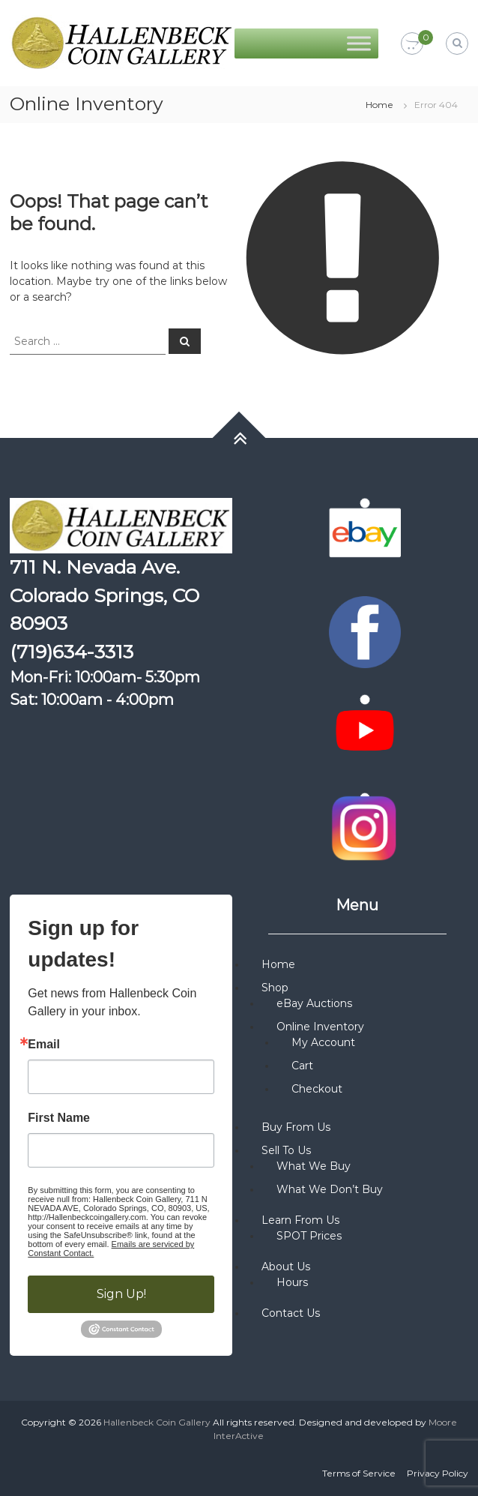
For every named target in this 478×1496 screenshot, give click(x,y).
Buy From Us (295, 1127)
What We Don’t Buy (329, 1189)
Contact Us (290, 1313)
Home (379, 104)
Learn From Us (300, 1220)
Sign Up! (121, 1294)
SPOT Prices (309, 1236)
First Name (59, 1118)
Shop (274, 987)
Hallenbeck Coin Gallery (157, 1422)
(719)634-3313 (71, 651)
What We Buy (313, 1166)
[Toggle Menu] (359, 43)
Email (44, 1045)
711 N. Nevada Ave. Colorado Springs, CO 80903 (104, 595)
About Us (285, 1266)
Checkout (316, 1089)
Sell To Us (286, 1150)
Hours (292, 1282)
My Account (323, 1042)
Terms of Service (359, 1473)
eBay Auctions (314, 1003)
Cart (302, 1065)
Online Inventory (320, 1026)
